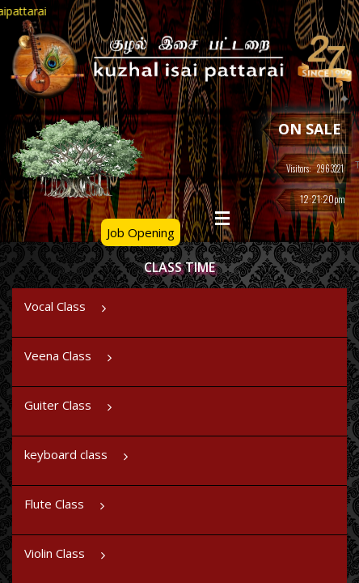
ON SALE (309, 128)
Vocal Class (67, 311)
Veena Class (70, 360)
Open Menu (222, 217)
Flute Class (66, 509)
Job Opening (141, 232)
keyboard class (78, 459)
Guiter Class (70, 410)
